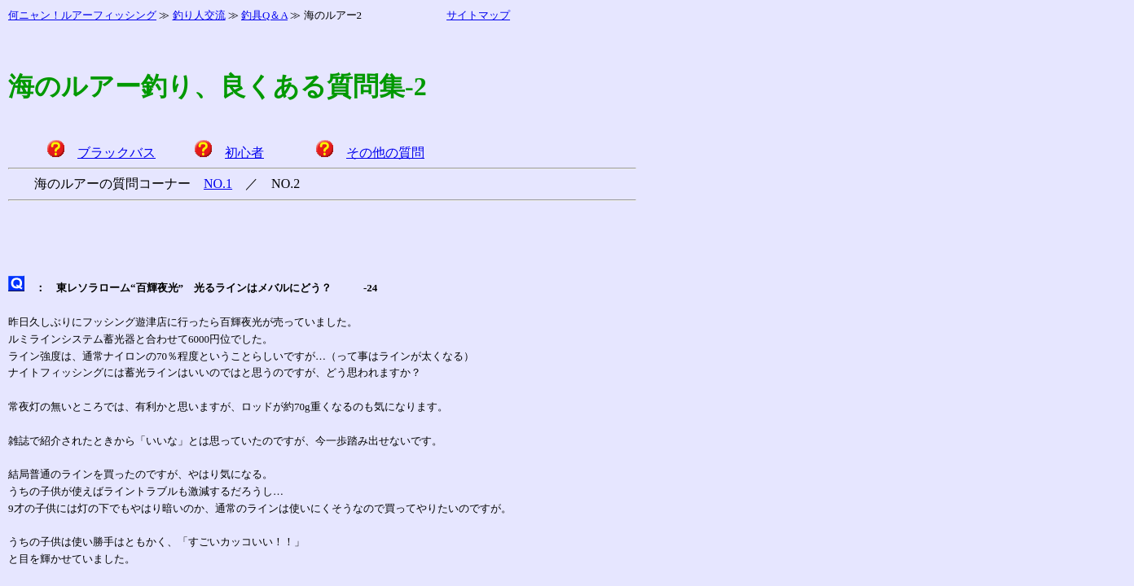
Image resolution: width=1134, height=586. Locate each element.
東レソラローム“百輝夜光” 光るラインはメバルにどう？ (194, 288)
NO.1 (218, 183)
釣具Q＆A (264, 15)
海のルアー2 (333, 15)
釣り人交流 (199, 15)
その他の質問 (385, 153)
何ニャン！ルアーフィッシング (82, 15)
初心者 (244, 153)
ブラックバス (116, 153)
